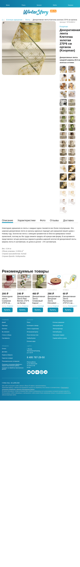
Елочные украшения (58, 322)
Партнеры (5, 325)
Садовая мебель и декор (60, 338)
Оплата (4, 348)
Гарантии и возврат (7, 358)
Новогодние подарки (58, 335)
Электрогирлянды (58, 328)
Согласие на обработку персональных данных (13, 368)
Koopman (64, 27)
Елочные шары (31, 341)
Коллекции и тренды (32, 325)
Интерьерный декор (32, 332)
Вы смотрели (5, 332)
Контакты (4, 328)
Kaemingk (40, 306)
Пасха (28, 322)
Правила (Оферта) (7, 355)
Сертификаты (6, 338)
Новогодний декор (58, 325)
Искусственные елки (32, 335)
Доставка (4, 351)
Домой (4, 322)
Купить (7, 310)
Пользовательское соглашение (10, 361)
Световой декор (57, 332)
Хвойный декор (31, 338)
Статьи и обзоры (6, 335)
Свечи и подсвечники (33, 328)
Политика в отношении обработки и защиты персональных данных (12, 365)
